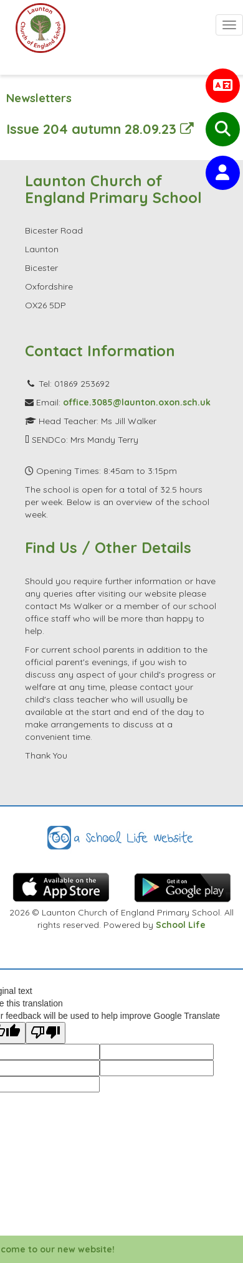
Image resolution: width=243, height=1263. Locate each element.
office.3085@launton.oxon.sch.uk (137, 402)
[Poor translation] (45, 1033)
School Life (181, 924)
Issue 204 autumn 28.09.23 (100, 128)
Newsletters (39, 98)
